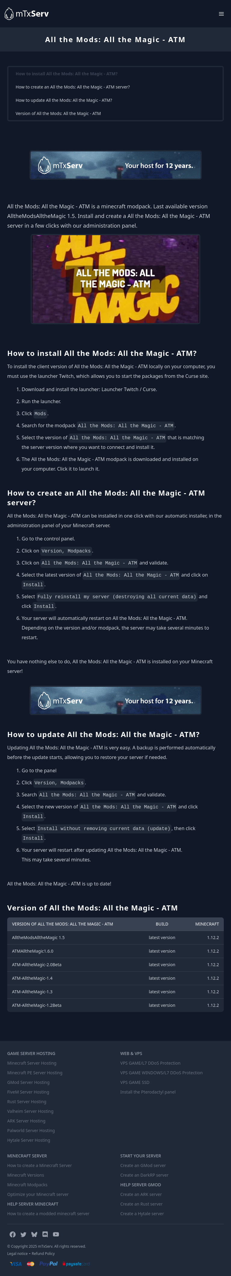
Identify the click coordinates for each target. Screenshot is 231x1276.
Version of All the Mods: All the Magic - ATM (58, 113)
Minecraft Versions (25, 1175)
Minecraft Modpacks (27, 1184)
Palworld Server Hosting (31, 1130)
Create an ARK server (141, 1194)
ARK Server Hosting (26, 1121)
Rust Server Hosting (26, 1101)
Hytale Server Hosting (28, 1140)
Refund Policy (43, 1253)
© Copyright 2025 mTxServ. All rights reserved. (46, 1246)
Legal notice (17, 1253)
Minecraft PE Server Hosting (35, 1072)
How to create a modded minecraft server (48, 1213)
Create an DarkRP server (144, 1175)
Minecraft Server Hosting (32, 1063)
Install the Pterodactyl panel (148, 1092)
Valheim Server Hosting (30, 1111)
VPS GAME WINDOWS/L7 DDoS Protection (161, 1072)
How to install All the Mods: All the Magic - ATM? (67, 73)
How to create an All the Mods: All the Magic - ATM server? (73, 87)
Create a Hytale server (142, 1213)
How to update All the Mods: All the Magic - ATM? (64, 100)
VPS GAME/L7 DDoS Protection (150, 1063)
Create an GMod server (143, 1165)
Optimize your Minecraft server (38, 1194)
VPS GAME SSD (134, 1082)
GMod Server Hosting (28, 1082)
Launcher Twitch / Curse (128, 389)
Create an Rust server (141, 1204)
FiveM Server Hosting (28, 1092)
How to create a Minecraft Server (39, 1165)
